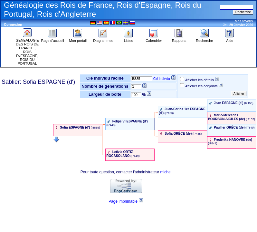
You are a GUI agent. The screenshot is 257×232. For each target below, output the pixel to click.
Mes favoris (244, 21)
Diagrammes (103, 39)
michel (166, 172)
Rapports (179, 39)
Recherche (204, 39)
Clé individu (161, 79)
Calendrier (154, 39)
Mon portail (78, 39)
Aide (229, 39)
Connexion (13, 24)
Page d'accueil (52, 39)
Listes (128, 39)
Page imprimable (123, 201)
